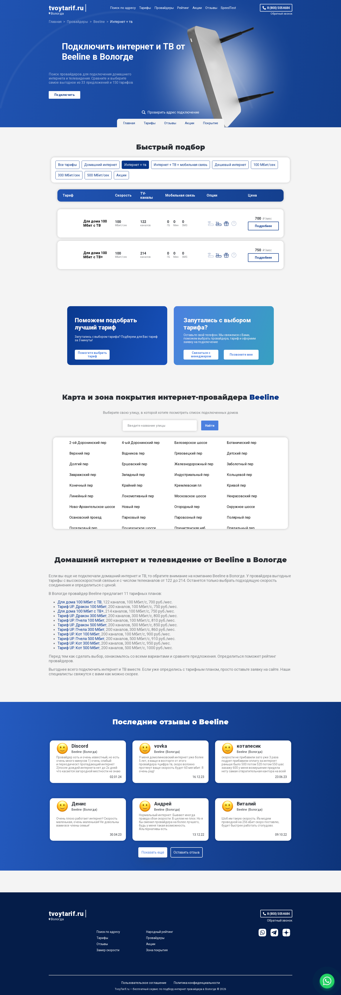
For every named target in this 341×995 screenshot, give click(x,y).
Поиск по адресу (123, 8)
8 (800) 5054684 (278, 8)
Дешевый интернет (230, 165)
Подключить (64, 95)
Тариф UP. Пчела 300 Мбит (80, 629)
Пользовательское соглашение (143, 983)
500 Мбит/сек (98, 175)
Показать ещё (152, 852)
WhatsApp (262, 932)
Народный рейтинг (159, 932)
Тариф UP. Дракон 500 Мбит (82, 625)
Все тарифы (67, 165)
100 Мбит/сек (264, 165)
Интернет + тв (135, 165)
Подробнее (263, 226)
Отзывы (211, 8)
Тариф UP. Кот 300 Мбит (78, 643)
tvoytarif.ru (66, 8)
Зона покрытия (157, 950)
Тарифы (145, 8)
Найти (209, 425)
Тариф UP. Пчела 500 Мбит (80, 638)
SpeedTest (228, 8)
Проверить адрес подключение (173, 112)
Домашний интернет (100, 165)
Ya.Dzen (286, 932)
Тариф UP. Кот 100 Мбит (78, 634)
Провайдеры (164, 8)
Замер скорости (108, 950)
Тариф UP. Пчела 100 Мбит (80, 620)
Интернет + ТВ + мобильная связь (180, 165)
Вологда (57, 13)
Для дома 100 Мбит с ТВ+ (80, 611)
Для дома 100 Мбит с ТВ (79, 602)
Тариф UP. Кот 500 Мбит (78, 647)
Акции (197, 8)
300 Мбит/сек (69, 175)
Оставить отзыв (187, 852)
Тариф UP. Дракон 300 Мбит (82, 615)
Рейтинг (183, 8)
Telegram (274, 932)
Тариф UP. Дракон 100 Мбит (82, 606)
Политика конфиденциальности (197, 983)
